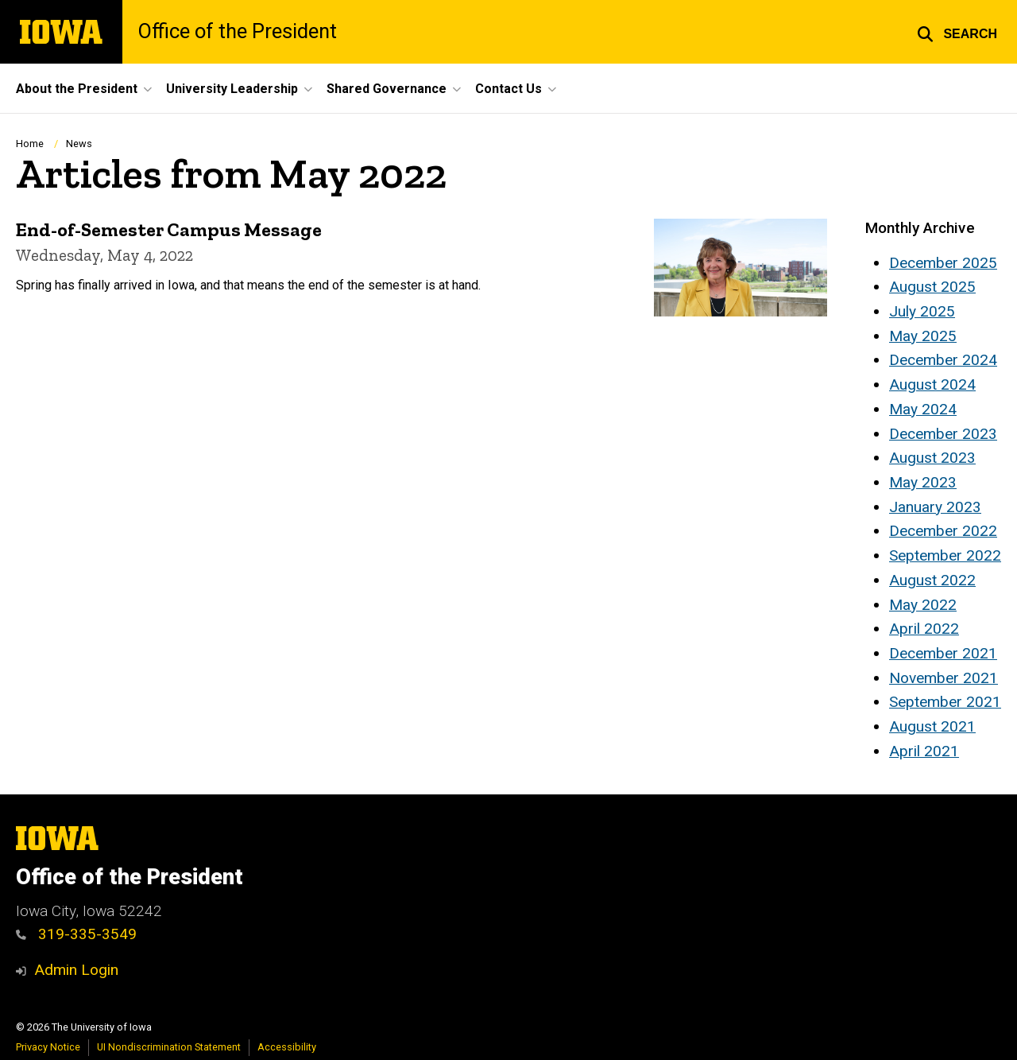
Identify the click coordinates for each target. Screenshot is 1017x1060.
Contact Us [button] (508, 88)
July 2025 (922, 311)
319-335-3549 (87, 934)
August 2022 (932, 580)
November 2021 (943, 678)
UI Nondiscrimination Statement (169, 1047)
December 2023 (943, 434)
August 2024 (932, 384)
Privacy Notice (48, 1047)
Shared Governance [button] (387, 88)
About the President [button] (76, 88)
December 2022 (943, 531)
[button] (957, 32)
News (79, 143)
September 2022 (945, 555)
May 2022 (923, 605)
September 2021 (945, 702)
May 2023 (923, 482)
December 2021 (943, 653)
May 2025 (923, 336)
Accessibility (286, 1047)
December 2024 (943, 360)
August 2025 (932, 287)
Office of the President (237, 31)
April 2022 (924, 628)
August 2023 (932, 457)
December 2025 (943, 263)
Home (30, 143)
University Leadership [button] (232, 88)
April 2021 (924, 751)
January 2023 (935, 507)
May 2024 (923, 409)
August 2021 (932, 726)
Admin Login (76, 970)
